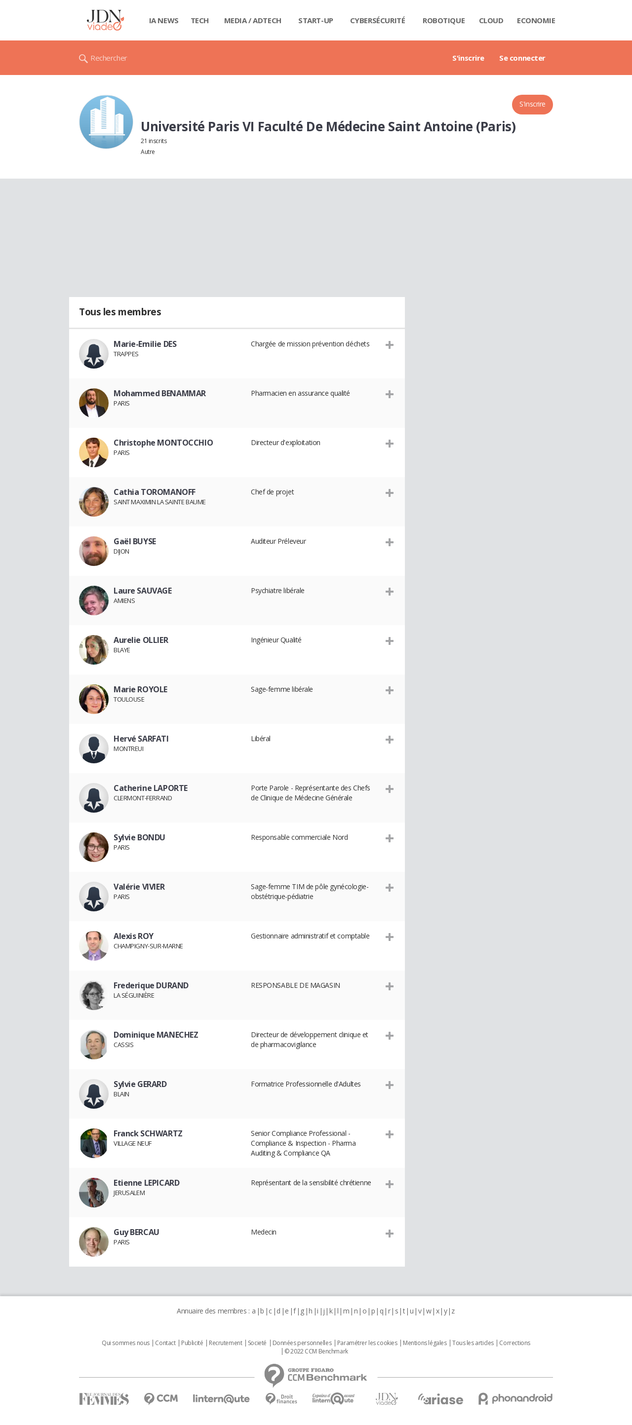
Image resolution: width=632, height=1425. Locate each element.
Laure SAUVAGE (143, 590)
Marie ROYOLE (140, 689)
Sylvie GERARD (140, 1084)
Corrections (514, 1343)
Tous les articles (473, 1343)
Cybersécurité (377, 20)
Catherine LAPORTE (151, 788)
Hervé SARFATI (141, 738)
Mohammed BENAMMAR (160, 393)
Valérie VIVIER (139, 886)
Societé (257, 1343)
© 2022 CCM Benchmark (316, 1351)
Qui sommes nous (126, 1343)
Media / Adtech (252, 20)
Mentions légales (424, 1343)
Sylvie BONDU (139, 837)
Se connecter (522, 58)
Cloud (491, 20)
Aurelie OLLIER (141, 640)
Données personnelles (302, 1343)
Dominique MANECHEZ (156, 1034)
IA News (164, 20)
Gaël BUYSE (135, 541)
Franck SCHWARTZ (148, 1133)
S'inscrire (468, 58)
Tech (200, 20)
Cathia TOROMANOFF (155, 492)
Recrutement (225, 1343)
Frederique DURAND (151, 985)
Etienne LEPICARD (146, 1182)
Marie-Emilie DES (145, 343)
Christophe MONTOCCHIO (163, 442)
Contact (165, 1343)
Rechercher (108, 58)
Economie (536, 20)
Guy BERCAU (136, 1232)
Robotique (444, 20)
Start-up (315, 20)
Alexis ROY (134, 936)
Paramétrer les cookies (367, 1343)
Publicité (192, 1343)
